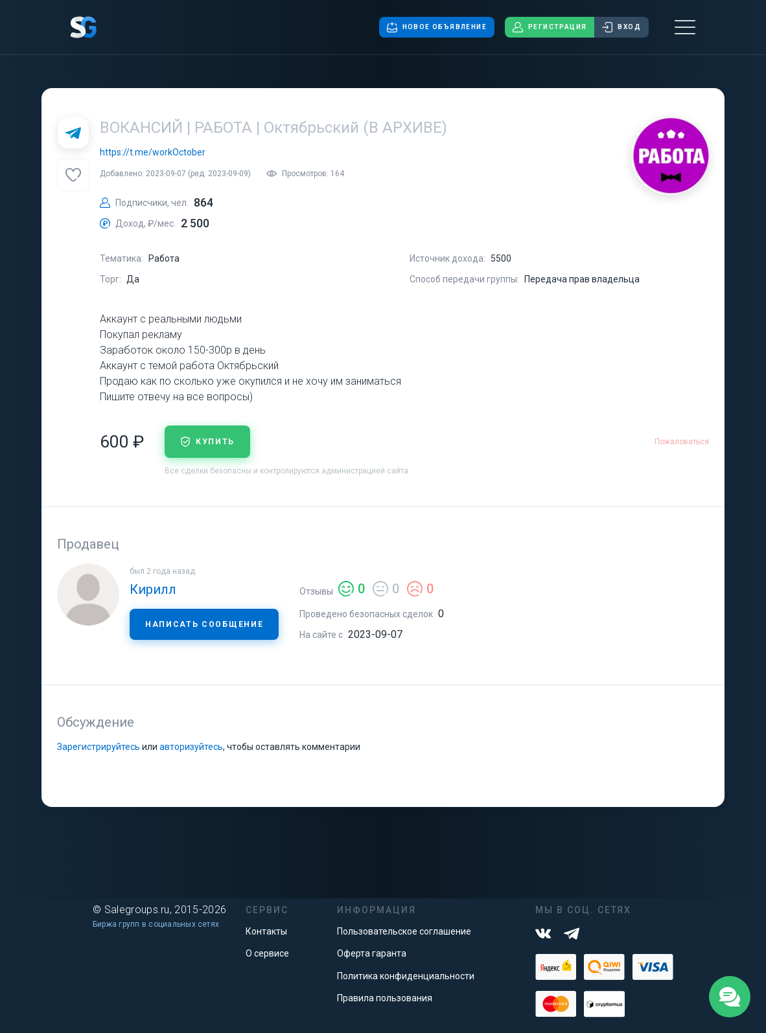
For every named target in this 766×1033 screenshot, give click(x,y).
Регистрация (549, 27)
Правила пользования (384, 998)
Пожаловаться (682, 441)
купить (207, 442)
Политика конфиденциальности (405, 976)
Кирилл (153, 589)
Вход (621, 27)
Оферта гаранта (371, 953)
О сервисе (267, 953)
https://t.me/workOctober (152, 152)
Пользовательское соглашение (404, 931)
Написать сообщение (204, 624)
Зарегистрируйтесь (98, 747)
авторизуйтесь (191, 747)
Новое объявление (437, 27)
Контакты (266, 931)
